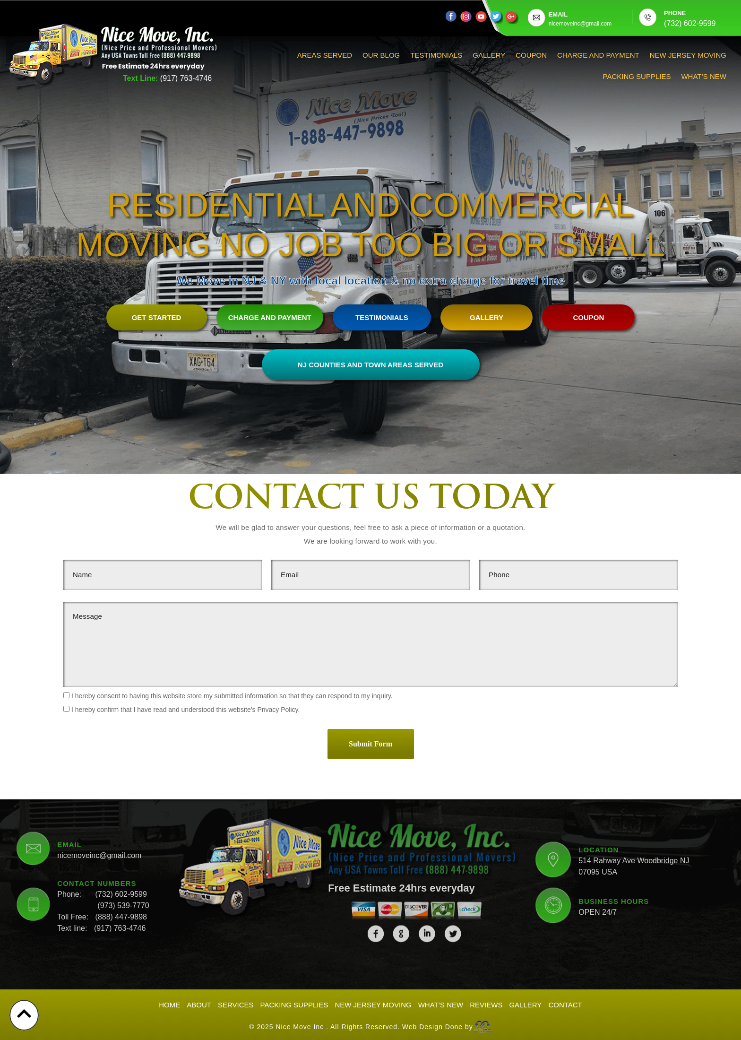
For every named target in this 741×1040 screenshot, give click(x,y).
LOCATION (598, 778)
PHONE (675, 13)
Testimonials (436, 55)
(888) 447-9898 (121, 845)
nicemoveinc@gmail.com (99, 784)
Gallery (489, 55)
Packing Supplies (637, 76)
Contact (565, 1004)
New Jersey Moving (688, 55)
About (199, 1004)
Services (236, 1004)
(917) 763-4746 (186, 78)
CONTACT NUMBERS (96, 811)
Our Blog (381, 55)
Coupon (531, 55)
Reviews (486, 1004)
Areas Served (324, 55)
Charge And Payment (598, 55)
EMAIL (558, 14)
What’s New (703, 76)
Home (169, 1004)
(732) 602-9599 (120, 822)
